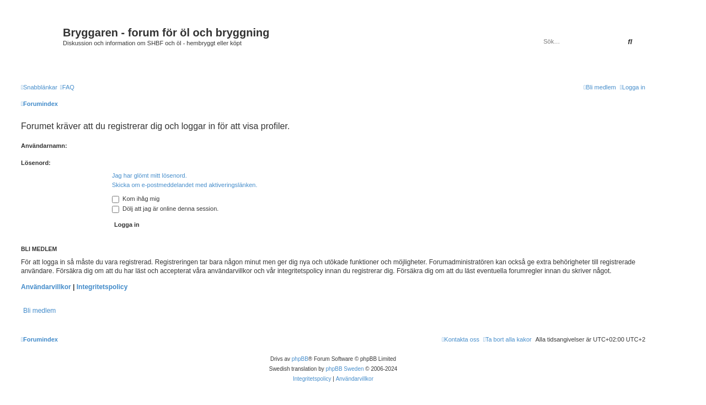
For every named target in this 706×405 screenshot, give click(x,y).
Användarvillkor (46, 287)
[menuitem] (67, 87)
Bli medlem (39, 311)
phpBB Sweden (345, 369)
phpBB (300, 359)
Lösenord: (36, 162)
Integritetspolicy (102, 287)
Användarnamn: (44, 145)
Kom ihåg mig (135, 198)
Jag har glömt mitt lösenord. (149, 175)
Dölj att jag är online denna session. (165, 208)
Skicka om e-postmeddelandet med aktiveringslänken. (185, 185)
